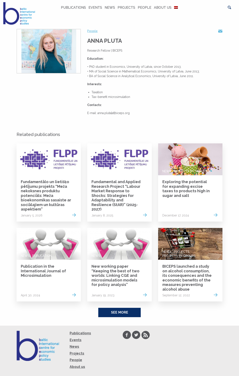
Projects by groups (190, 171)
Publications (73, 8)
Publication (42, 255)
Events (95, 8)
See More (119, 312)
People (144, 8)
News (110, 8)
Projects (126, 8)
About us (163, 8)
